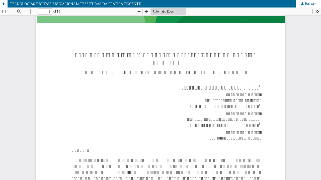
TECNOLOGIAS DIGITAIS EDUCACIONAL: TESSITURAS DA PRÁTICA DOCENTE (75, 3)
